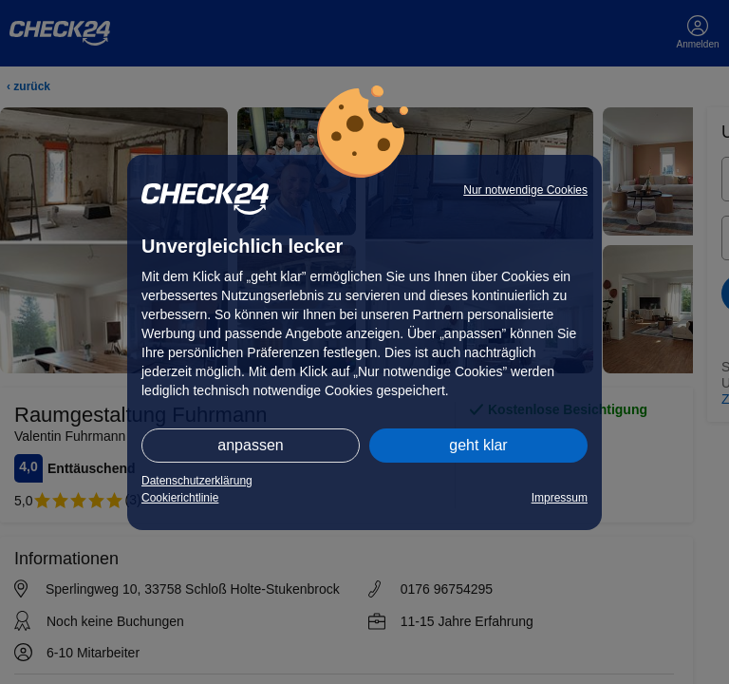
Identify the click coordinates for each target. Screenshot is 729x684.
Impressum (560, 497)
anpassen (250, 445)
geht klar (478, 445)
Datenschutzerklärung (196, 480)
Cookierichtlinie (179, 497)
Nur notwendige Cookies (525, 190)
